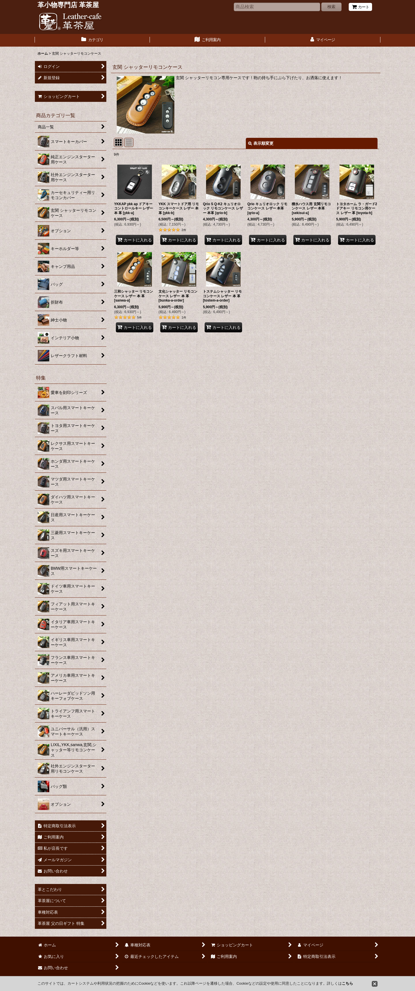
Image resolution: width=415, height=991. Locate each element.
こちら (347, 983)
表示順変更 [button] (260, 143)
